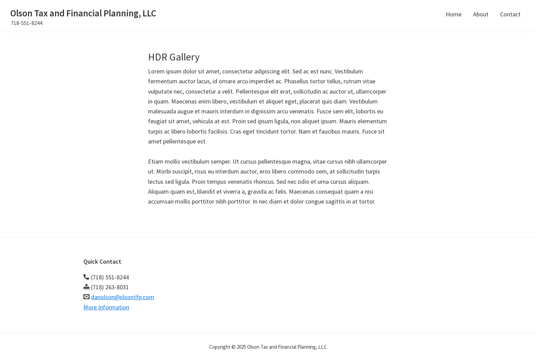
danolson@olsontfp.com (122, 297)
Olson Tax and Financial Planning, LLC (83, 13)
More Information (106, 307)
